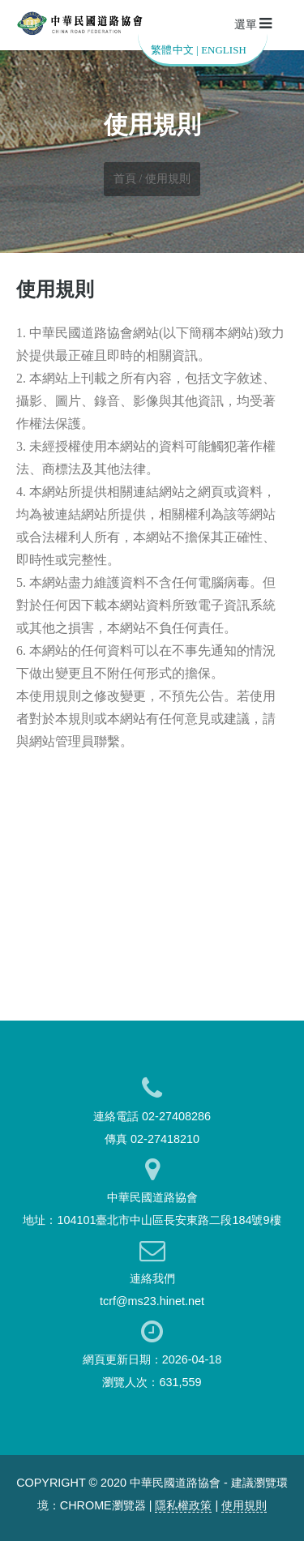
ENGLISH (223, 50)
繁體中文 (172, 50)
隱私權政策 (183, 1505)
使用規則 (244, 1505)
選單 (253, 23)
